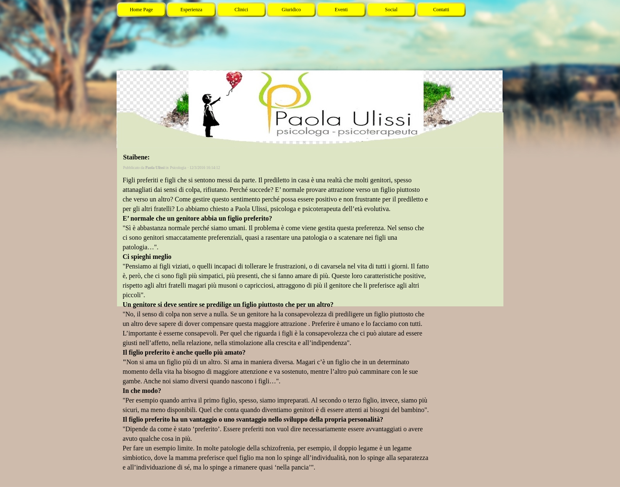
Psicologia (178, 168)
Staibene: (136, 157)
